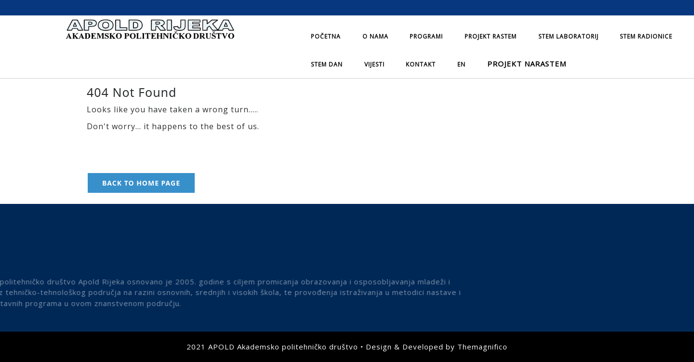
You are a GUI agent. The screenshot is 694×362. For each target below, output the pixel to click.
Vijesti (374, 64)
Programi (426, 36)
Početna (326, 36)
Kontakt (421, 64)
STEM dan (327, 64)
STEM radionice (646, 36)
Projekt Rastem (491, 36)
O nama (375, 36)
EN (461, 64)
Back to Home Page (141, 183)
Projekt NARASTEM (526, 63)
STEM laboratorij (568, 36)
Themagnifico (482, 346)
